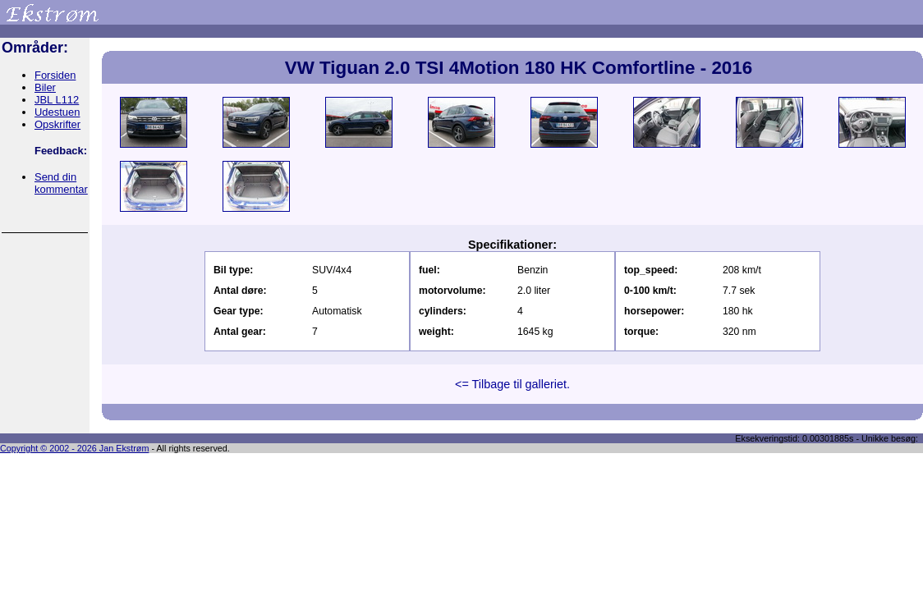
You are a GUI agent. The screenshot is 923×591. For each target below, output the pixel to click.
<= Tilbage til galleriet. (512, 384)
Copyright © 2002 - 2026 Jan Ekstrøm (74, 448)
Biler (45, 87)
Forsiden (55, 75)
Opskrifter (57, 124)
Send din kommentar (61, 183)
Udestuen (57, 112)
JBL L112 (56, 100)
